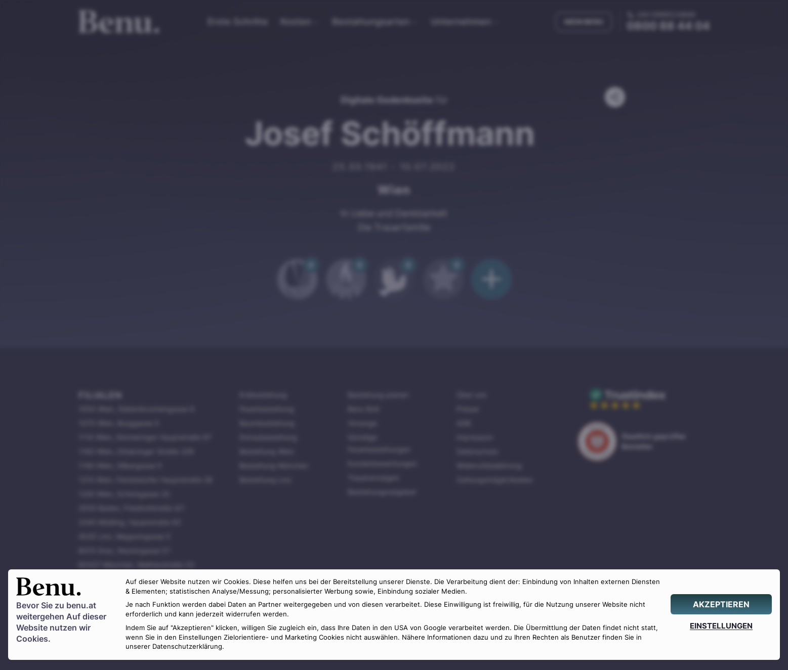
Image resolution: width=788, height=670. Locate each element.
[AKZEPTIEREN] (721, 604)
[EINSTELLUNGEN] (721, 625)
